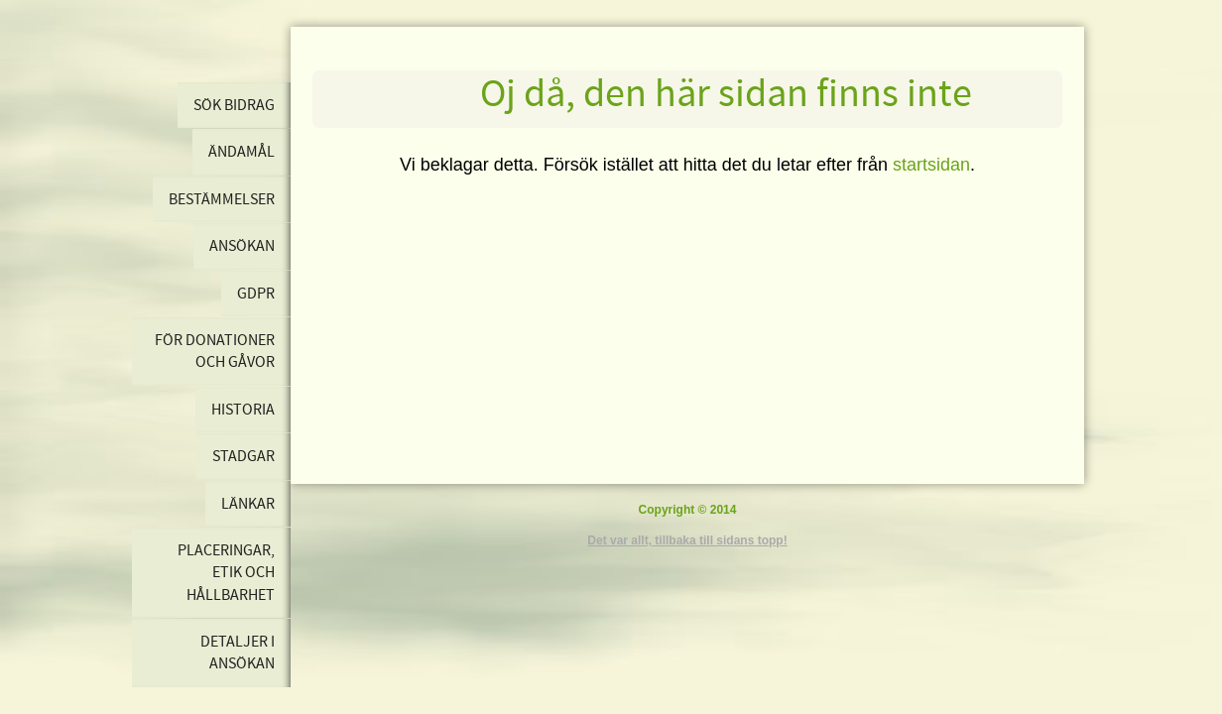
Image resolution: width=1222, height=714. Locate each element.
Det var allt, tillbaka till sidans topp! (687, 540)
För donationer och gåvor (215, 351)
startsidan (931, 165)
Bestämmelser (222, 199)
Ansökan (242, 246)
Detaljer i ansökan (237, 652)
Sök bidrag (234, 105)
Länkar (248, 504)
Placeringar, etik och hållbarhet (226, 572)
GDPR (256, 293)
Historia (243, 409)
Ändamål (241, 152)
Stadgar (243, 456)
